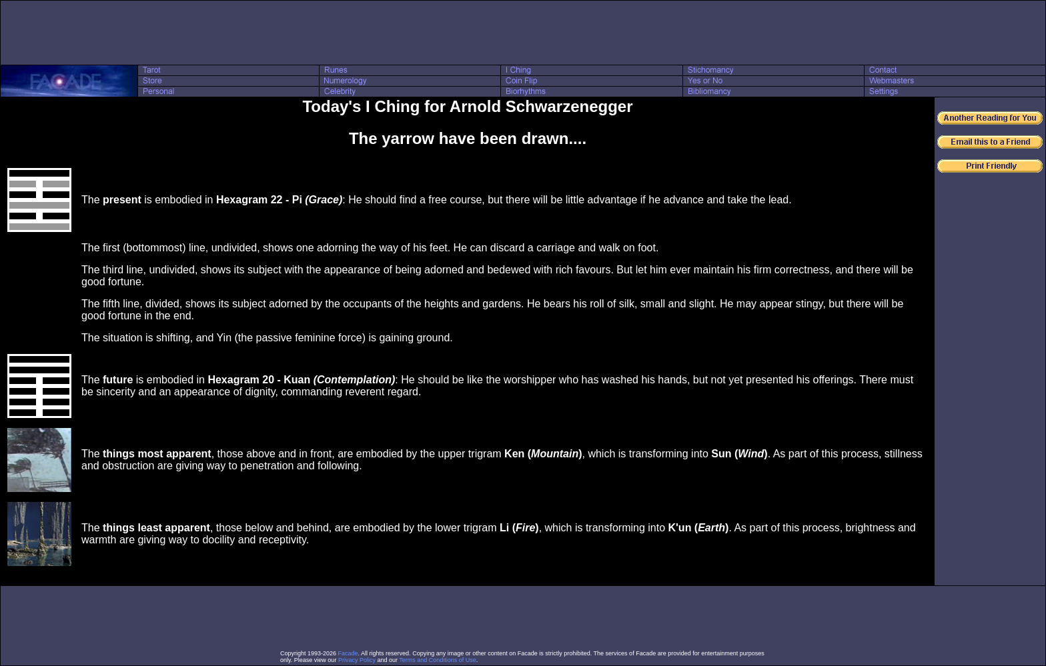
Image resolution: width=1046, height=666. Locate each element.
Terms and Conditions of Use (437, 660)
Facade (348, 653)
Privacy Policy (357, 660)
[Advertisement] (523, 33)
